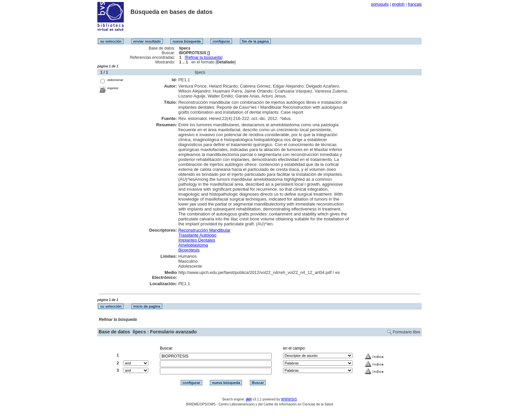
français (415, 4)
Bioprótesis (189, 249)
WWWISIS (289, 399)
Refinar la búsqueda (203, 57)
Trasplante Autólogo (197, 235)
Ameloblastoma (193, 245)
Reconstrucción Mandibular (204, 230)
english (398, 4)
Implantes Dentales (196, 240)
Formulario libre (406, 332)
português (380, 4)
